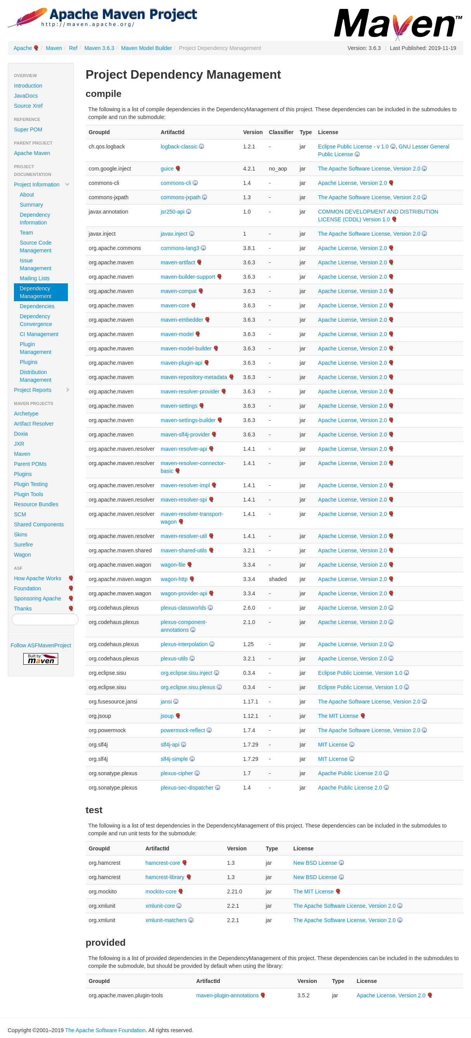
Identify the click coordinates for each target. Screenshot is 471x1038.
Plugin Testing (31, 484)
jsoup (167, 716)
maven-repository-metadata (194, 377)
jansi (166, 701)
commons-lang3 (180, 248)
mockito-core (160, 891)
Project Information (42, 184)
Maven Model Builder (147, 48)
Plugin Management (36, 348)
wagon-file (173, 565)
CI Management (39, 334)
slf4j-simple (174, 759)
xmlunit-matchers (166, 920)
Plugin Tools (28, 494)
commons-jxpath (181, 197)
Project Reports (42, 390)
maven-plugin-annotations (227, 995)
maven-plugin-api (181, 363)
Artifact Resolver (34, 424)
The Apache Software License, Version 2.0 (369, 169)
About (27, 194)
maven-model (177, 334)
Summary (31, 205)
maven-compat (179, 291)
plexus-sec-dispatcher (187, 788)
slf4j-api (170, 744)
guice (167, 169)
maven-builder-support (188, 277)
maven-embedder (182, 320)
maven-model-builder (186, 348)
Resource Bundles (36, 504)
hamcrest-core (162, 863)
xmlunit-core (160, 906)
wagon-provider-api (184, 593)
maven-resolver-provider (190, 391)
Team (26, 232)
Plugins (29, 362)
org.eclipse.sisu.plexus (188, 687)
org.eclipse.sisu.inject (186, 673)
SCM (20, 514)
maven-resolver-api (184, 449)
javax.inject (174, 234)
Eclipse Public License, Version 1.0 (360, 673)
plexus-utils (174, 658)
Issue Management (36, 264)
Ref (73, 48)
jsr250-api (173, 212)
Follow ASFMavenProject (40, 645)
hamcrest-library (164, 877)
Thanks (23, 608)
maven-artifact (178, 262)
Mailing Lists (35, 278)
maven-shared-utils (184, 550)
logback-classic (179, 146)
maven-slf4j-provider (185, 434)
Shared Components (39, 524)
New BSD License (315, 863)
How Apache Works (37, 578)
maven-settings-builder (188, 420)
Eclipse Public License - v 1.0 (353, 146)
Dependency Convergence (36, 320)
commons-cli (176, 183)
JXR (19, 444)
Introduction (28, 86)
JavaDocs (26, 96)
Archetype (26, 413)
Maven (54, 48)
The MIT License (338, 716)
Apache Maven (32, 153)
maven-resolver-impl (185, 485)
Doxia (21, 434)
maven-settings (179, 406)
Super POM (28, 129)
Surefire (23, 544)
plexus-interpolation (184, 644)
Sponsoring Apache (37, 598)
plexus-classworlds (183, 608)
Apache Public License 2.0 (350, 773)
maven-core (175, 305)
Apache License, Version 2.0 (352, 183)
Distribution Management (36, 376)
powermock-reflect (183, 730)
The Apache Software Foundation (105, 1030)
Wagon (22, 555)
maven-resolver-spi (184, 500)
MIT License (333, 744)
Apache (23, 48)
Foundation (27, 588)
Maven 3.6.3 (99, 48)
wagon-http (174, 579)
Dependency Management (36, 292)
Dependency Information (35, 219)
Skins (20, 534)
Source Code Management (36, 246)
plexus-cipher (177, 773)
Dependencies (37, 306)
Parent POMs (30, 464)
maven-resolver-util (184, 536)
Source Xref (28, 106)
